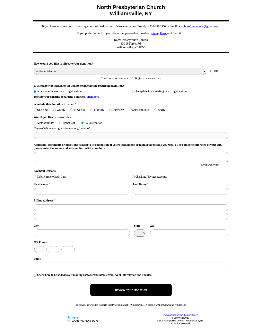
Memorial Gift (44, 123)
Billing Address (44, 200)
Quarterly (116, 110)
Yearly (160, 110)
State (138, 225)
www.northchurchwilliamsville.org (180, 314)
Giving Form (159, 33)
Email (38, 259)
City (37, 225)
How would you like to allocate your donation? (64, 63)
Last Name (140, 184)
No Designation (91, 123)
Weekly (59, 110)
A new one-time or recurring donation (58, 91)
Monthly (97, 110)
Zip (153, 225)
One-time (41, 110)
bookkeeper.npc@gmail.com (201, 26)
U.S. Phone (40, 242)
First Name (42, 184)
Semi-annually (139, 110)
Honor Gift (67, 123)
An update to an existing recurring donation (159, 91)
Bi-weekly (77, 110)
